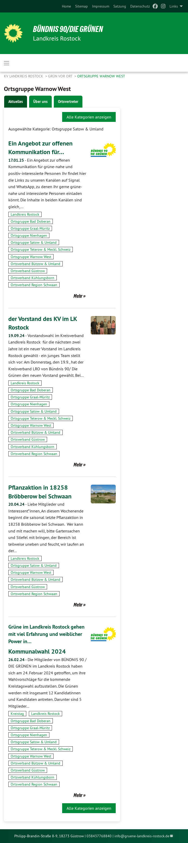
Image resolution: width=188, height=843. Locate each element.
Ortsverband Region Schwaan (34, 284)
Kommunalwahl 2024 (37, 651)
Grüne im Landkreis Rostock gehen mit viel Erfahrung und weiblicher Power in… (46, 634)
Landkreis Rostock (25, 214)
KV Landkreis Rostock (24, 76)
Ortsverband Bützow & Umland (35, 263)
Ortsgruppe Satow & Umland (34, 242)
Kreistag (17, 713)
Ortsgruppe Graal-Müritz (30, 228)
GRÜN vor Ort (60, 76)
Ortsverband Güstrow (28, 270)
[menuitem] (66, 6)
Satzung (119, 6)
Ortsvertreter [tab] (68, 101)
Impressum (100, 6)
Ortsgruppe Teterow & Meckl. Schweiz (40, 249)
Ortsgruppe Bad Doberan (30, 221)
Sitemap (81, 6)
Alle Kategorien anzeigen (89, 117)
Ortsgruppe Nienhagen (29, 235)
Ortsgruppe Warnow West (101, 76)
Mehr (78, 296)
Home (66, 6)
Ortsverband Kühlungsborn (32, 277)
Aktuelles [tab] (15, 101)
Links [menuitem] (174, 6)
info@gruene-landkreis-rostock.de (141, 836)
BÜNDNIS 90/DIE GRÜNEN (68, 29)
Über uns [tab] (40, 101)
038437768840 (99, 836)
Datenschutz (140, 6)
